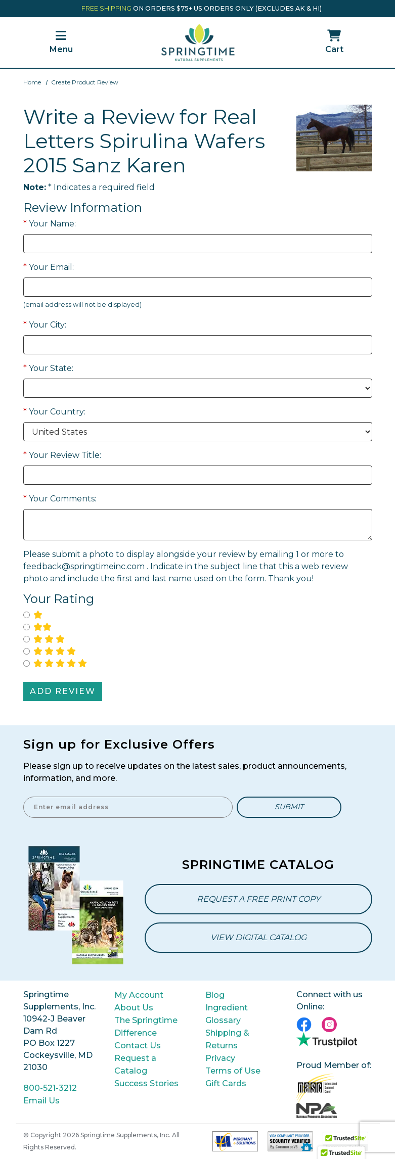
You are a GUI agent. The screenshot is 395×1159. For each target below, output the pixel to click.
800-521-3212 (50, 1088)
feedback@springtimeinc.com (84, 566)
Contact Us (137, 1045)
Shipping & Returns (227, 1039)
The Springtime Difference (146, 1026)
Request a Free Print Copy (258, 899)
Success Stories (146, 1083)
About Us (133, 1007)
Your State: (48, 368)
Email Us (41, 1100)
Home (32, 82)
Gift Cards (225, 1083)
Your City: (44, 325)
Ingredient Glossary (226, 1014)
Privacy (220, 1058)
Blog (215, 995)
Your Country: (54, 411)
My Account (138, 995)
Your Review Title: (62, 455)
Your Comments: (59, 498)
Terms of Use (232, 1071)
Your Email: (48, 267)
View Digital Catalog (258, 937)
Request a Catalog (135, 1064)
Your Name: (49, 223)
